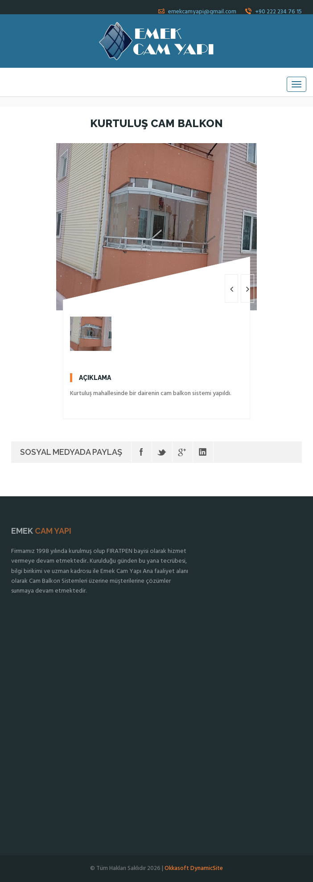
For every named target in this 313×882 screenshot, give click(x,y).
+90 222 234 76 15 (273, 11)
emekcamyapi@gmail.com (197, 11)
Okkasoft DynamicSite (194, 868)
